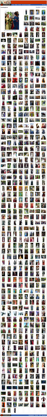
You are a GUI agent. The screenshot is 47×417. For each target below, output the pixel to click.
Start (13, 4)
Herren (19, 4)
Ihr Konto (44, 4)
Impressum (44, 415)
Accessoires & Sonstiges (26, 4)
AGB (40, 415)
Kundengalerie (31, 415)
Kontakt (36, 415)
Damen (16, 4)
